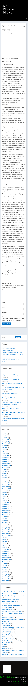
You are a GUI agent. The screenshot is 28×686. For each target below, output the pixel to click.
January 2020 (5, 575)
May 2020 (4, 567)
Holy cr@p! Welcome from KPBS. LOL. (12, 393)
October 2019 (5, 581)
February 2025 (5, 455)
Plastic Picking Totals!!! (8, 350)
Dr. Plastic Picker (9, 9)
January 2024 (5, 481)
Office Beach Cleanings (8, 617)
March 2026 (5, 438)
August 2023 (5, 491)
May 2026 (4, 434)
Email (4, 307)
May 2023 (4, 496)
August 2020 (5, 561)
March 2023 (5, 500)
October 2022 (5, 510)
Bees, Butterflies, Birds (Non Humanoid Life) (13, 596)
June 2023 (4, 494)
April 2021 (4, 545)
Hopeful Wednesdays (7, 609)
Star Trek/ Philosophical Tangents (10, 641)
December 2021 (6, 530)
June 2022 (4, 518)
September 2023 (6, 489)
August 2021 (5, 537)
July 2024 (4, 469)
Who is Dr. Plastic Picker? (8, 348)
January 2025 (5, 457)
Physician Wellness (7, 631)
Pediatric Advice (6, 358)
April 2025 (4, 451)
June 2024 (4, 471)
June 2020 (4, 565)
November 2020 (6, 555)
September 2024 (6, 465)
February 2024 (5, 479)
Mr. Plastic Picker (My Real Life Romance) (13, 613)
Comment (5, 290)
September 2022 (6, 512)
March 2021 (5, 547)
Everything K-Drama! (7, 607)
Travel (3, 646)
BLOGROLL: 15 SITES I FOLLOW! (10, 360)
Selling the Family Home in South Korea (12, 383)
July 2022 (4, 516)
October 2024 (5, 463)
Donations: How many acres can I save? (12, 352)
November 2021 (6, 532)
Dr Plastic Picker (7, 31)
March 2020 (5, 571)
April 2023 (4, 498)
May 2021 (4, 543)
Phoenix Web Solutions (20, 683)
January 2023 (5, 504)
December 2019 (6, 577)
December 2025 (6, 444)
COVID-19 (4, 603)
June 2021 (4, 541)
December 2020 (6, 553)
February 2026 (5, 440)
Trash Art (4, 644)
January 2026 (5, 442)
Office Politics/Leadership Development (12, 619)
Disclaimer (4, 362)
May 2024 (4, 473)
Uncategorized (11, 33)
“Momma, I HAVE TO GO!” (8, 398)
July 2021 (4, 539)
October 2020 (5, 557)
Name (4, 302)
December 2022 (6, 506)
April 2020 (4, 569)
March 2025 (5, 453)
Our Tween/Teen (6, 623)
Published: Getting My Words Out (10, 637)
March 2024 (5, 477)
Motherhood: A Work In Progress (10, 408)
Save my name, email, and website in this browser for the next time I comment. (13, 319)
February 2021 (5, 549)
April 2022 (4, 522)
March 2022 (5, 524)
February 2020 (5, 573)
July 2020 (4, 563)
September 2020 (6, 559)
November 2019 (6, 579)
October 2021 (5, 534)
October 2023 (5, 487)
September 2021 (6, 536)
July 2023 (4, 492)
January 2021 (5, 551)
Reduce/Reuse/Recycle (8, 639)
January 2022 (5, 528)
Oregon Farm (5, 621)
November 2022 (6, 508)
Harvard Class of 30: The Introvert (10, 379)
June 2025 (4, 447)
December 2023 (6, 483)
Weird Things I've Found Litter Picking (12, 654)
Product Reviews (6, 635)
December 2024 (6, 459)
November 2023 (6, 485)
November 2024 (6, 461)
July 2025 (4, 446)
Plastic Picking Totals (7, 633)
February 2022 (5, 526)
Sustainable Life (6, 643)
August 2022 (5, 514)
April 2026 (4, 436)
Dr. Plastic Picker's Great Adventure (11, 605)
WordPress (16, 681)
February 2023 (5, 502)
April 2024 (4, 475)
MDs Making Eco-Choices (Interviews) (12, 611)
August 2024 (5, 467)
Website (4, 312)
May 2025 (4, 449)
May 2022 (4, 520)
